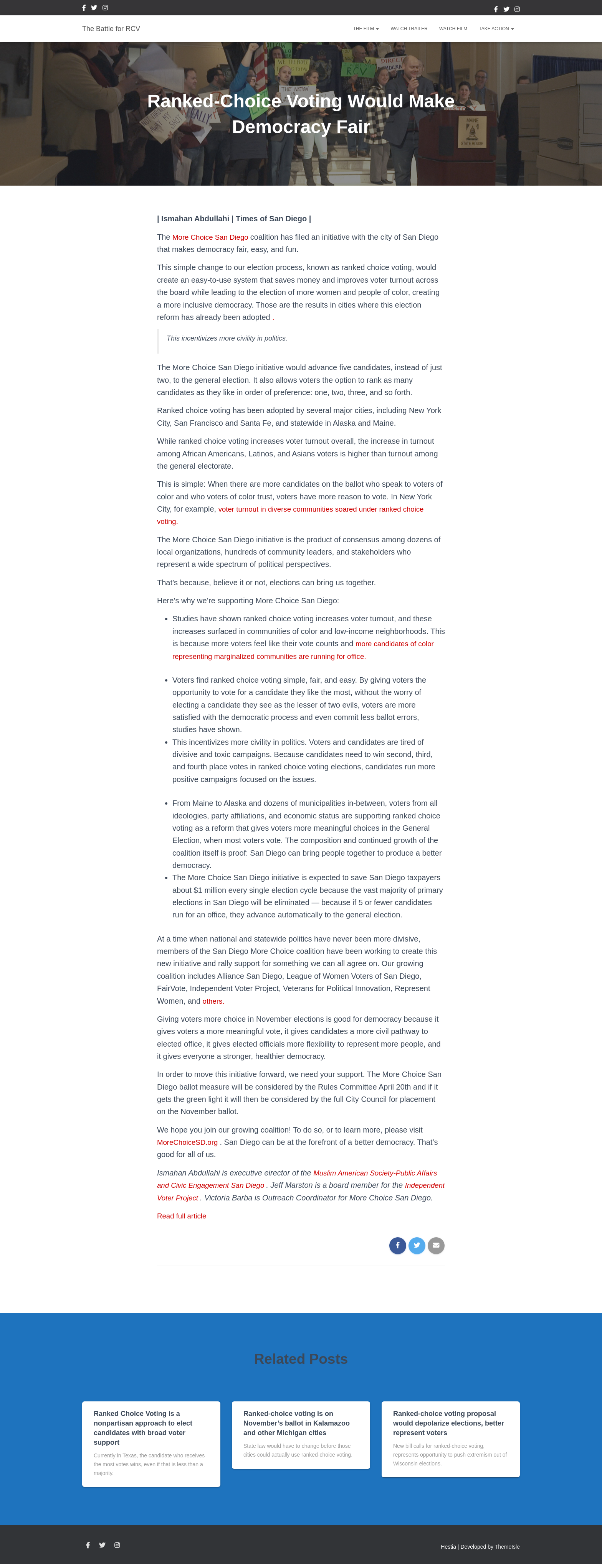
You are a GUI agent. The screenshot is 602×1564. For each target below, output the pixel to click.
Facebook (84, 9)
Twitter (94, 9)
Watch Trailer (408, 28)
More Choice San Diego (214, 237)
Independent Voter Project (202, 1198)
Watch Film (453, 28)
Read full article (183, 1228)
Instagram (105, 9)
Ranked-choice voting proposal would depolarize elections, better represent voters (448, 1423)
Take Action (496, 28)
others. (214, 1001)
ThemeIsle (507, 1547)
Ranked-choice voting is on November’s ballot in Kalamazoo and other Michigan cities (296, 1423)
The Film (366, 28)
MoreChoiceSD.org (191, 1142)
